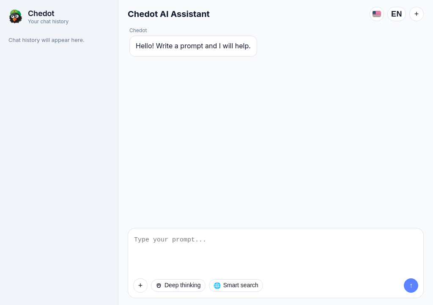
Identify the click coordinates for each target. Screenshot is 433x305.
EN (396, 14)
